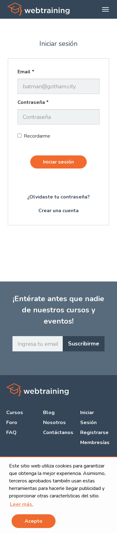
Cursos (14, 412)
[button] (21, 504)
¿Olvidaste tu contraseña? (58, 196)
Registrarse (94, 432)
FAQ (11, 432)
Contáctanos (58, 432)
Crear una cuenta (58, 210)
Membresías (95, 442)
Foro (11, 422)
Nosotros (54, 422)
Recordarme (33, 136)
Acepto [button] (33, 521)
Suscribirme (83, 343)
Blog (49, 412)
